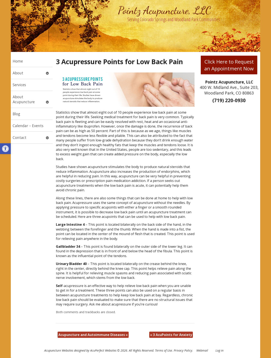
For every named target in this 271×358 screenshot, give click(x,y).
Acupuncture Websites (58, 350)
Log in (219, 350)
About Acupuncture (24, 99)
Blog (16, 113)
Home (18, 61)
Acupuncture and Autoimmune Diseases (93, 334)
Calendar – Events (28, 125)
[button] (5, 148)
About (18, 72)
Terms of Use (163, 350)
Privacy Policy (183, 350)
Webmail (202, 350)
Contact (19, 137)
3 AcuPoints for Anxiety (171, 334)
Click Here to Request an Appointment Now (229, 65)
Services (19, 84)
